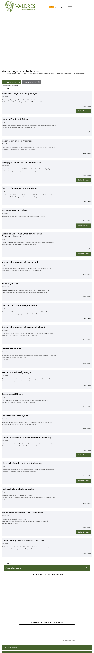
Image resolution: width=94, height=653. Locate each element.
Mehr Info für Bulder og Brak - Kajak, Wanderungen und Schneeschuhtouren (84, 249)
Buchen (52, 6)
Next (9, 88)
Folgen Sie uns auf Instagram (47, 585)
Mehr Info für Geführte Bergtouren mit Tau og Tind (84, 275)
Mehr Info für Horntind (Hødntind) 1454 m (84, 132)
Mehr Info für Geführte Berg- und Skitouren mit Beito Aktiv (84, 553)
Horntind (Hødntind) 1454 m (15, 119)
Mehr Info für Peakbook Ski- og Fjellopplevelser (84, 504)
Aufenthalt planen (11, 622)
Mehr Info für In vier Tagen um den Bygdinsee (84, 153)
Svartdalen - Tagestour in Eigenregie (19, 93)
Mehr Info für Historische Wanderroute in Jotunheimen (84, 476)
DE (56, 7)
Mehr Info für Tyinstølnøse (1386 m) (84, 407)
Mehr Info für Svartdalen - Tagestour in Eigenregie (84, 106)
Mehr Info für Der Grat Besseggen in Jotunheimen (84, 201)
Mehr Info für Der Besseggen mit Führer (84, 221)
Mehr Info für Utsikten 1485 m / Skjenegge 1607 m (84, 318)
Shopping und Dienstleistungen (16, 628)
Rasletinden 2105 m (11, 348)
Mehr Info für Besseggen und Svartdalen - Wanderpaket (84, 175)
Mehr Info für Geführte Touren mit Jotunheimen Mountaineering (84, 450)
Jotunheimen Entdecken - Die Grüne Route (22, 512)
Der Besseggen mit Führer (14, 210)
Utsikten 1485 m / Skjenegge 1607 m (19, 305)
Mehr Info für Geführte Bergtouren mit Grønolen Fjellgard (84, 340)
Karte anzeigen (30, 82)
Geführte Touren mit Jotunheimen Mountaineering (26, 437)
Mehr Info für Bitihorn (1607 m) (84, 296)
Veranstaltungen (10, 610)
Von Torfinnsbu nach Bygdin (15, 416)
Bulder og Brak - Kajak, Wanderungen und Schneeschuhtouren (22, 235)
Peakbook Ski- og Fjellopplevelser (18, 489)
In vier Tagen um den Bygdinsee (17, 141)
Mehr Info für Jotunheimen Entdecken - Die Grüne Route (84, 527)
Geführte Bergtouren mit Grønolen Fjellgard (23, 327)
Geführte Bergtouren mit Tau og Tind (20, 262)
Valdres (4, 579)
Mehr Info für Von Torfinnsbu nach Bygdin (84, 428)
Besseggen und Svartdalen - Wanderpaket (22, 162)
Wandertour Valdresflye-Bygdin (17, 372)
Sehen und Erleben (11, 616)
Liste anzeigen (11, 82)
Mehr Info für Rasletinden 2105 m (84, 363)
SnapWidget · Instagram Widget (68, 603)
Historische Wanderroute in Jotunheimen (22, 463)
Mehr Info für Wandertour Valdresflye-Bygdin (84, 385)
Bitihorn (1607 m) (10, 283)
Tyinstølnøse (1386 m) (12, 394)
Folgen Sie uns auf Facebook (47, 574)
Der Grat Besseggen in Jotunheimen (19, 188)
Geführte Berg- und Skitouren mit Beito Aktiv (24, 540)
